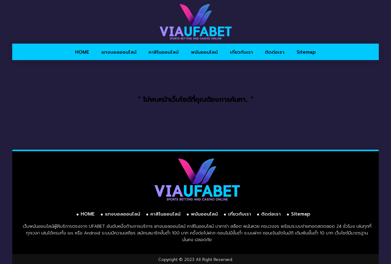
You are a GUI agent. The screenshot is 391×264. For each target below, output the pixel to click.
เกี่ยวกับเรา (241, 52)
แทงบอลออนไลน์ (119, 52)
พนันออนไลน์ (204, 52)
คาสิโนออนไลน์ (163, 52)
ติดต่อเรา (274, 52)
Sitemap (306, 52)
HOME (82, 52)
